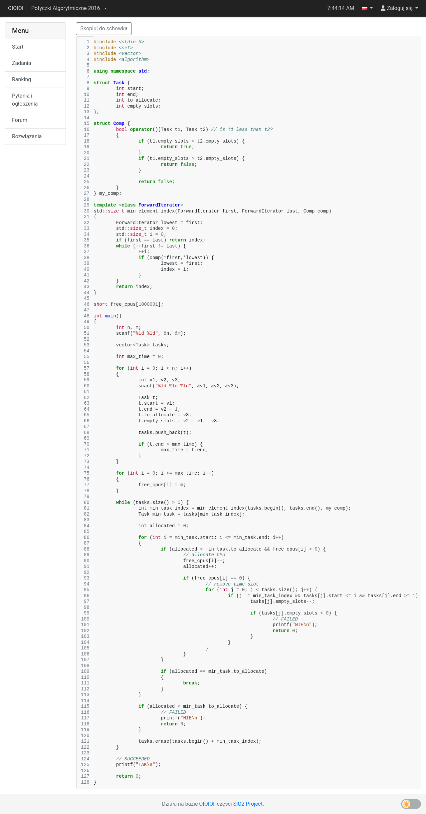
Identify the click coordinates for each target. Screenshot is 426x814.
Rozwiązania (27, 136)
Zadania (21, 63)
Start (17, 47)
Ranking (21, 79)
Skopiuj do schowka (103, 28)
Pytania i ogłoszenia (25, 100)
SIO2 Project (248, 804)
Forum (19, 120)
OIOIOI (15, 8)
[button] (68, 8)
